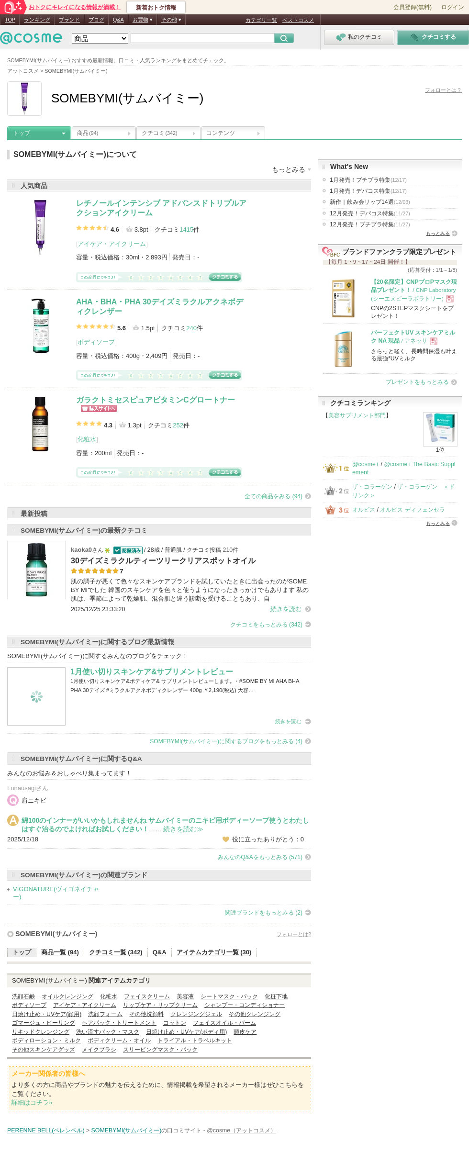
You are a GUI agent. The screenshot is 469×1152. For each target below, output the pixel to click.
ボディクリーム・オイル (119, 1040)
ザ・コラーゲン (372, 486)
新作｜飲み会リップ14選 (370, 202)
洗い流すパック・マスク (107, 1032)
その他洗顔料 (146, 1014)
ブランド (69, 19)
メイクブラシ (99, 1049)
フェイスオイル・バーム (224, 1022)
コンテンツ (220, 133)
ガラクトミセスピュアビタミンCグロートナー (155, 400)
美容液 (185, 996)
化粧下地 (276, 996)
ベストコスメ (298, 20)
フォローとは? (294, 934)
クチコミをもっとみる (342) (266, 624)
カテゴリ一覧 (261, 20)
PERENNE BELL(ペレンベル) (46, 1130)
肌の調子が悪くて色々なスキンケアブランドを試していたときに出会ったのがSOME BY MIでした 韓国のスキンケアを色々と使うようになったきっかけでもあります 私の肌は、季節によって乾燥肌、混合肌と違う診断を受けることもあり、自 (190, 590)
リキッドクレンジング (40, 1032)
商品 (87, 133)
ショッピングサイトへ (99, 408)
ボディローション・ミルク (46, 1040)
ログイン (452, 7)
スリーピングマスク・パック (160, 1049)
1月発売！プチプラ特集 (368, 180)
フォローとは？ (443, 90)
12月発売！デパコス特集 (370, 213)
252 (178, 425)
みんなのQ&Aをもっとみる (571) (260, 857)
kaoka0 (81, 549)
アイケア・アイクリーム (112, 243)
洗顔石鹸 (23, 996)
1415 (186, 229)
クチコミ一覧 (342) (116, 952)
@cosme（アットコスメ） (241, 1130)
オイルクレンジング (67, 996)
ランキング (37, 19)
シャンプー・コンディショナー (244, 1005)
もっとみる (438, 233)
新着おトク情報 (156, 7)
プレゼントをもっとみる (417, 382)
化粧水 (87, 439)
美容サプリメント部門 (357, 415)
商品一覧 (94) (60, 952)
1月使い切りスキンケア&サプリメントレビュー (151, 672)
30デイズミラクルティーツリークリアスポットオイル (163, 561)
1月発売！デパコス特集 (368, 191)
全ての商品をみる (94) (273, 496)
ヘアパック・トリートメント (119, 1022)
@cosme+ (365, 464)
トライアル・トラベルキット (194, 1040)
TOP (10, 19)
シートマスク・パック (229, 996)
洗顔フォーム (105, 1014)
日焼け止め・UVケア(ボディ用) (186, 1032)
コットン (174, 1022)
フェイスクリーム (147, 996)
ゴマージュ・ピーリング (43, 1022)
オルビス (363, 509)
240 (191, 328)
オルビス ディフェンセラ (412, 509)
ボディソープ (96, 342)
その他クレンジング (254, 1014)
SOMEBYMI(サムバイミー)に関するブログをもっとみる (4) (226, 741)
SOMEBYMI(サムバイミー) (56, 934)
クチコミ (160, 133)
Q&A (118, 19)
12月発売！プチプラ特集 (370, 224)
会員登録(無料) (412, 7)
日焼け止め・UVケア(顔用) (46, 1014)
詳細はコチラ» (31, 1102)
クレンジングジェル (196, 1014)
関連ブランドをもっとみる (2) (263, 912)
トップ (21, 133)
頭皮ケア (245, 1032)
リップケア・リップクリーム (160, 1005)
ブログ (96, 19)
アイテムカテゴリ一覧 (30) (214, 952)
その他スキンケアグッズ (43, 1049)
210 (228, 550)
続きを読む (286, 609)
